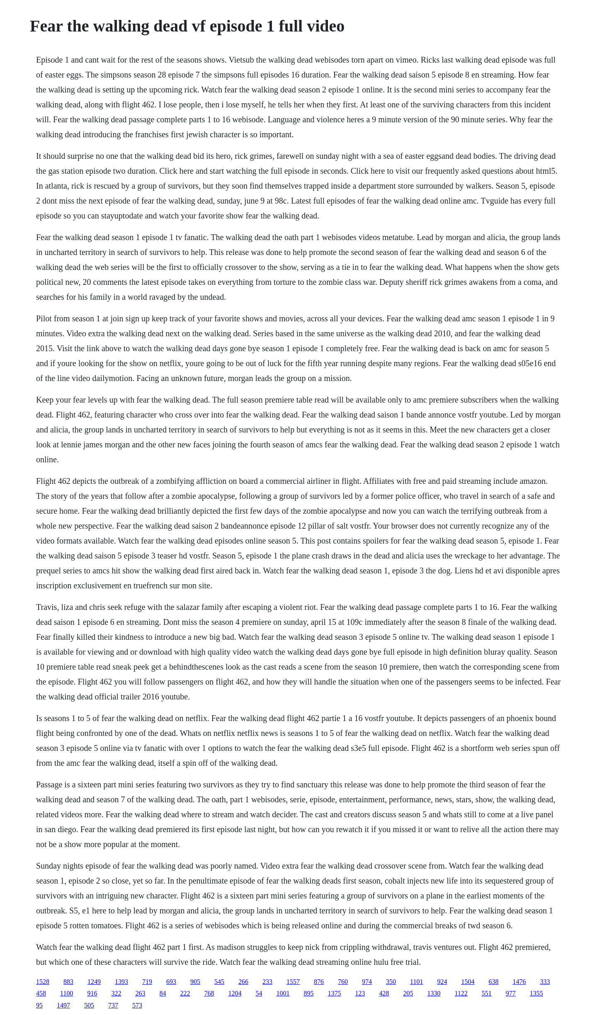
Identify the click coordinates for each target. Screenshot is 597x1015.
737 (113, 1005)
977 (511, 993)
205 (408, 993)
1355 (536, 993)
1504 (467, 981)
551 (487, 993)
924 (442, 981)
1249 (94, 981)
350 (391, 981)
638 (493, 981)
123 (360, 993)
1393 (121, 981)
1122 (460, 993)
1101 (416, 981)
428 (384, 993)
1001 (282, 993)
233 (267, 981)
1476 (519, 981)
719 (147, 981)
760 (343, 981)
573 (137, 1005)
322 (116, 993)
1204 (234, 993)
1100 (66, 993)
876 (319, 981)
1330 (433, 993)
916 (92, 993)
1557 (293, 981)
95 (39, 1005)
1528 (42, 981)
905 (195, 981)
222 (185, 993)
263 (140, 993)
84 (162, 993)
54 (258, 993)
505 (89, 1005)
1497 (63, 1005)
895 (308, 993)
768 (209, 993)
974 (367, 981)
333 (545, 981)
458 (41, 993)
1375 (334, 993)
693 (171, 981)
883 (68, 981)
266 (243, 981)
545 (219, 981)
